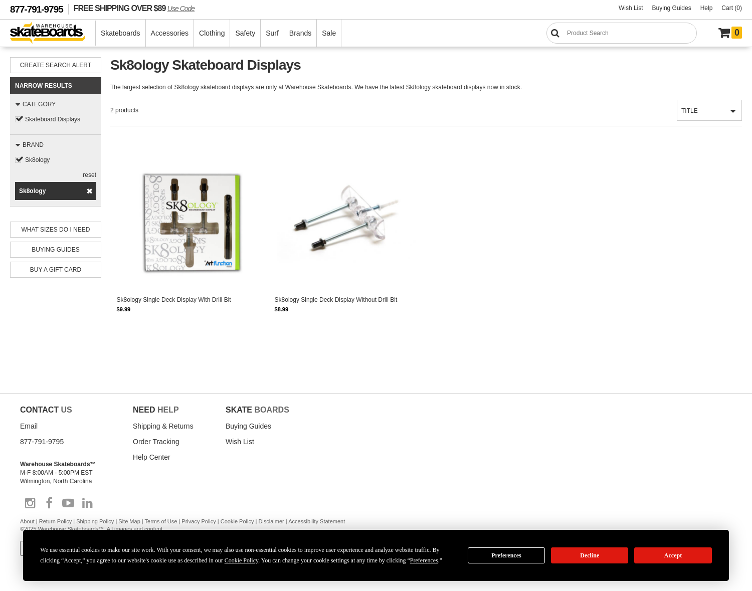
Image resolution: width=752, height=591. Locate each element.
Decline (589, 555)
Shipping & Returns (163, 426)
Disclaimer (271, 521)
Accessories (170, 33)
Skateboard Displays (52, 119)
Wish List (631, 8)
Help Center (151, 457)
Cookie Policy (237, 521)
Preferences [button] (424, 560)
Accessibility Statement (316, 521)
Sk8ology (37, 159)
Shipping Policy (95, 521)
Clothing (212, 33)
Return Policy (55, 521)
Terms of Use (161, 521)
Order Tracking (156, 442)
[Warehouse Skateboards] (53, 33)
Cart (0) (731, 8)
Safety (245, 33)
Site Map (129, 521)
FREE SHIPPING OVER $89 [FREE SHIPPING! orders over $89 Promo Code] (134, 8)
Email (29, 426)
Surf (272, 33)
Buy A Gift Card (55, 269)
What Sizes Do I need (56, 229)
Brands (300, 33)
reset (89, 174)
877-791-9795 (36, 9)
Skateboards (120, 33)
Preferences (506, 555)
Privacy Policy (198, 521)
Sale (329, 33)
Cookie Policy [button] (242, 560)
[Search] (621, 33)
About (27, 521)
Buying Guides (671, 8)
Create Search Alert (55, 65)
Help (706, 8)
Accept (673, 555)
